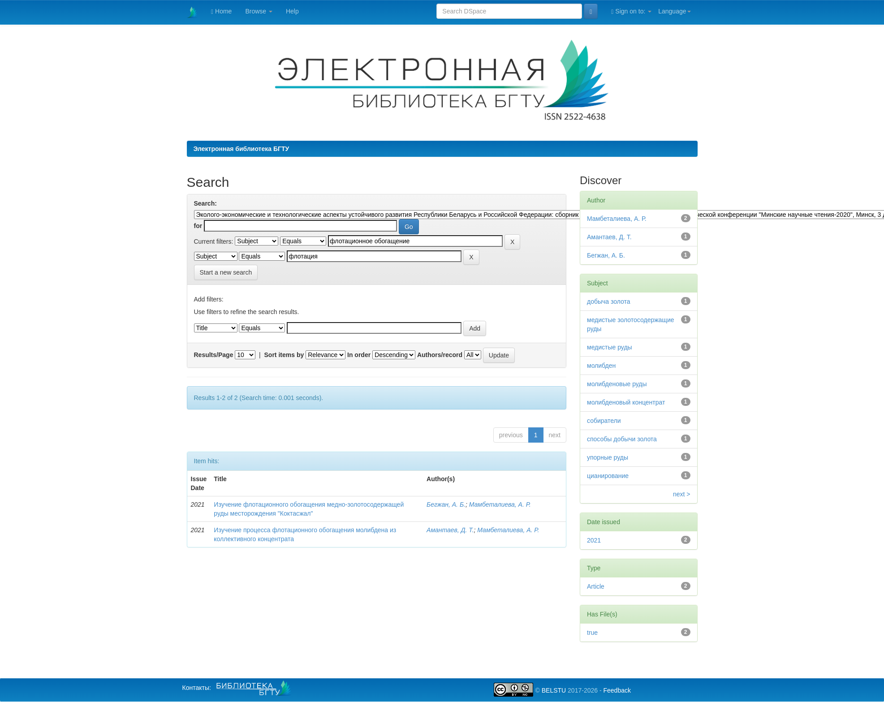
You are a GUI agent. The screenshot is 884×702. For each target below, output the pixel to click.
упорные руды (607, 457)
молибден (601, 365)
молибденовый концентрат (626, 402)
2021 (594, 540)
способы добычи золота (622, 439)
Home (221, 11)
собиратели (604, 420)
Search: (205, 203)
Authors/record (439, 354)
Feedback (616, 690)
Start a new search (226, 272)
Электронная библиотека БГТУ (241, 148)
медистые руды (609, 347)
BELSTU (554, 690)
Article (595, 586)
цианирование (608, 475)
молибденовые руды (617, 384)
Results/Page (213, 354)
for (198, 225)
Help (292, 11)
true (592, 632)
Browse (258, 11)
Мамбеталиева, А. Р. (500, 504)
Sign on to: (631, 11)
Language (674, 11)
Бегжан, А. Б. (446, 504)
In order (359, 354)
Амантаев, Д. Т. (450, 530)
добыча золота (608, 301)
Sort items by (284, 354)
